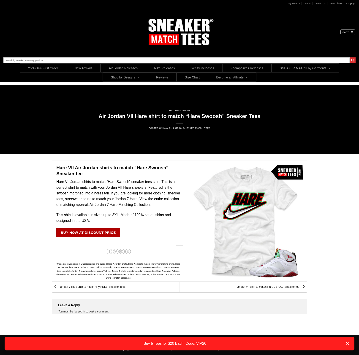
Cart (307, 3)
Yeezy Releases (202, 68)
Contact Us (320, 3)
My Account (294, 3)
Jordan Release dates (115, 274)
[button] (347, 32)
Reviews (162, 77)
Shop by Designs (125, 77)
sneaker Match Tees (196, 128)
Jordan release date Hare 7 (149, 271)
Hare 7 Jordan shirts (117, 264)
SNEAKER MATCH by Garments (305, 68)
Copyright (351, 3)
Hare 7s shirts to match (100, 267)
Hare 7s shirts (81, 267)
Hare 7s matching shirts (162, 264)
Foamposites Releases (247, 68)
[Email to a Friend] (122, 252)
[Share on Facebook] (109, 252)
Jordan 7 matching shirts (83, 271)
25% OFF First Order (43, 68)
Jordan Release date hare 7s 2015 (87, 274)
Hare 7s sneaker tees (123, 267)
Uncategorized (179, 110)
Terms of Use (336, 3)
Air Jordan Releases (123, 68)
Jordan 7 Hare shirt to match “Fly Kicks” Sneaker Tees (88, 286)
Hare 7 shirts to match (139, 264)
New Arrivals (83, 68)
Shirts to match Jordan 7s (118, 278)
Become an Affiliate (232, 77)
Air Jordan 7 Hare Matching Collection (120, 205)
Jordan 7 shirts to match (123, 271)
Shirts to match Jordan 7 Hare (165, 274)
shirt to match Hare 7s (138, 274)
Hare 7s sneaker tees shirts (148, 267)
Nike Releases (164, 68)
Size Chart (192, 77)
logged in (79, 311)
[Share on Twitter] (116, 252)
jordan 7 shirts (103, 271)
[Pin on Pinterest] (128, 252)
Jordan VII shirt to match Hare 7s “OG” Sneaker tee (272, 286)
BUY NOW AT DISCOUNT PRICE (88, 232)
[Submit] (353, 60)
